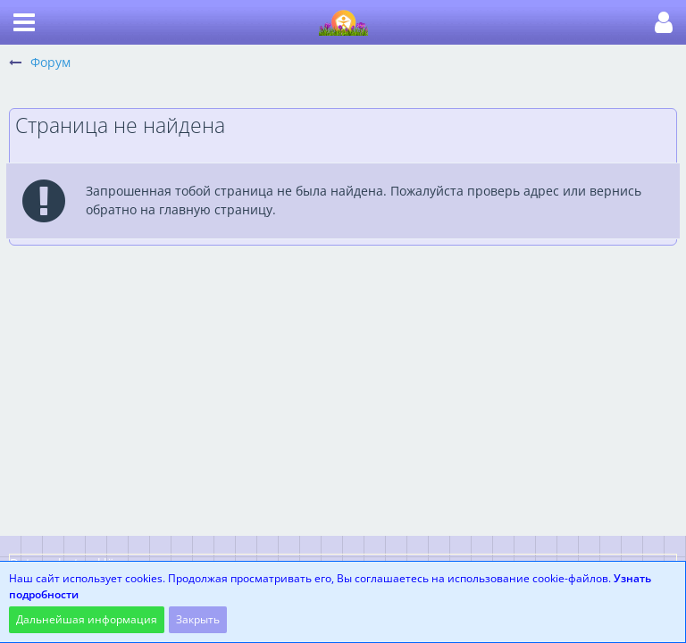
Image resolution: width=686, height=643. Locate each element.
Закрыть (198, 619)
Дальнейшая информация (86, 619)
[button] (24, 22)
